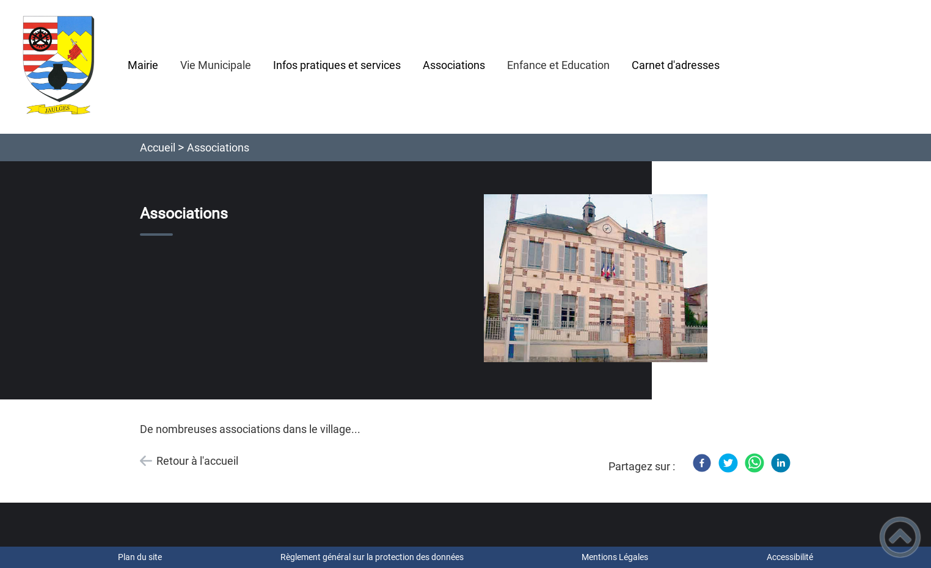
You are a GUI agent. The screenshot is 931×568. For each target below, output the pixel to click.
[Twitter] (728, 463)
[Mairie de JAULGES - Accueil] (58, 67)
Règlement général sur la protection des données (372, 557)
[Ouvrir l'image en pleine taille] (595, 278)
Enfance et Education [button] (558, 65)
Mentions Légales (615, 557)
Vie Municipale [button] (215, 65)
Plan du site (140, 557)
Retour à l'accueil (197, 460)
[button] (900, 537)
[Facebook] (702, 463)
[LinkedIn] (780, 463)
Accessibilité (790, 557)
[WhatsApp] (754, 463)
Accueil (157, 147)
